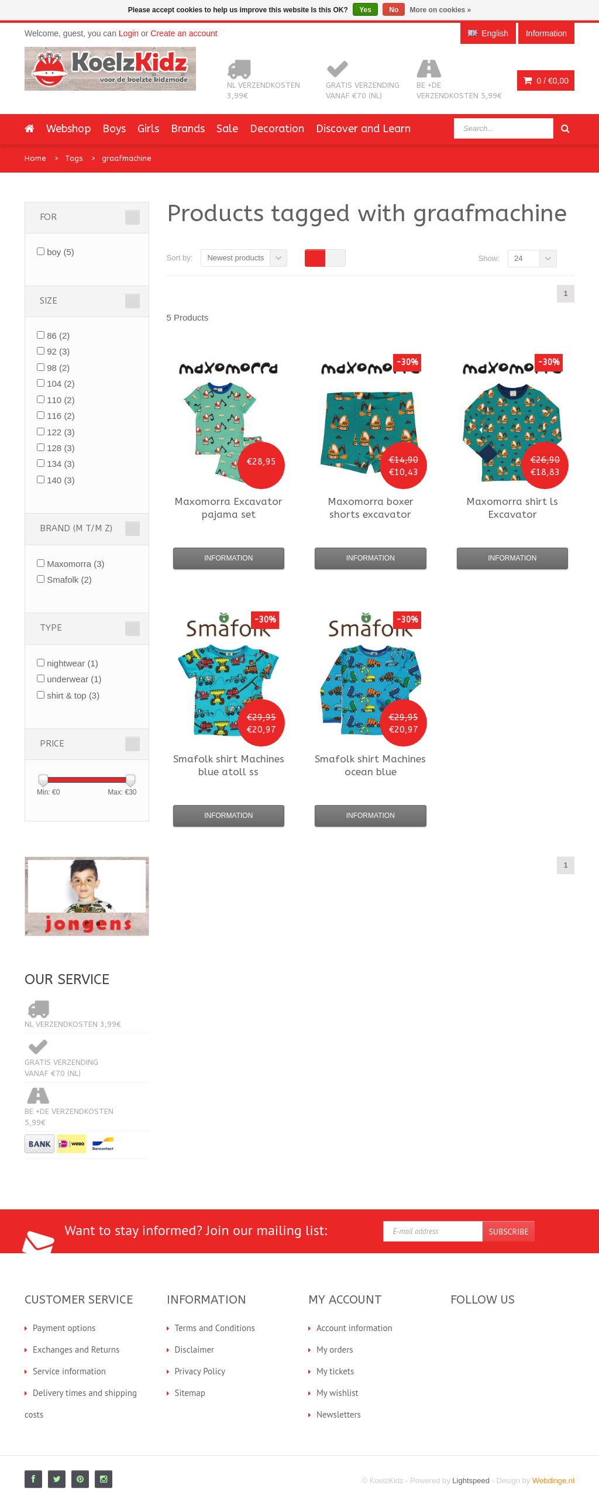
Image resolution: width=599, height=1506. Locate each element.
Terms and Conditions (215, 1327)
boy (60, 252)
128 (61, 448)
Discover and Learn (363, 128)
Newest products (235, 257)
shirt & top (73, 695)
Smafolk (69, 579)
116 (61, 416)
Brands (188, 128)
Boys (114, 128)
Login (129, 33)
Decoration (277, 128)
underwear (74, 679)
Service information (69, 1371)
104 (61, 383)
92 (58, 351)
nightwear (72, 663)
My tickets (335, 1371)
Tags (74, 158)
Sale (227, 128)
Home (35, 158)
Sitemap (190, 1392)
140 (61, 480)
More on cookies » (440, 10)
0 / (546, 80)
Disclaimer (195, 1349)
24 (518, 258)
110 (61, 400)
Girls (148, 128)
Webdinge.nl (553, 1480)
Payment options (64, 1327)
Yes (365, 10)
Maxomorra (75, 564)
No (393, 10)
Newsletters (338, 1414)
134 (61, 464)
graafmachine (127, 158)
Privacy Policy (200, 1371)
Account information (354, 1327)
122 (61, 432)
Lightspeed (471, 1480)
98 (58, 368)
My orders (334, 1349)
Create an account (183, 33)
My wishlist (337, 1392)
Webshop (68, 128)
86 (58, 336)
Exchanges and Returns (76, 1349)
